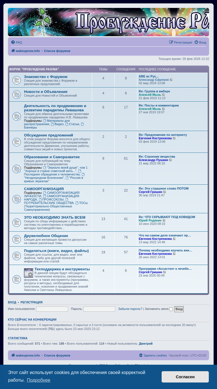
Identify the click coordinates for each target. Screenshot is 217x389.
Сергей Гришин (150, 192)
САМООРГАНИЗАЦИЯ (44, 189)
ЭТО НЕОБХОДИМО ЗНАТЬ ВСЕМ (54, 217)
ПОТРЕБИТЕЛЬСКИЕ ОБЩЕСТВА (49, 201)
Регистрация (32, 302)
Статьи (72, 124)
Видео (57, 124)
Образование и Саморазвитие (52, 157)
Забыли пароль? (130, 308)
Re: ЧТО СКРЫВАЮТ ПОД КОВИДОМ (167, 217)
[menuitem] (16, 42)
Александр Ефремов (154, 79)
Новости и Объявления (46, 92)
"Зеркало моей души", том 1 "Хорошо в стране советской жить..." (56, 169)
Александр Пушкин (153, 160)
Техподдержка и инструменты (62, 269)
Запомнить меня (159, 308)
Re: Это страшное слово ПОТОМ (163, 188)
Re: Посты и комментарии (159, 105)
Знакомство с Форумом (45, 77)
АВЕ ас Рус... (149, 76)
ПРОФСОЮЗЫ (51, 199)
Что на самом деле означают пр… (165, 235)
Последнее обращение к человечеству (53, 172)
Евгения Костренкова (155, 138)
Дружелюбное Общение (46, 236)
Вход (12, 302)
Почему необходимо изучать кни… (165, 250)
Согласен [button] (185, 377)
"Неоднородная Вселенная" (54, 176)
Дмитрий (146, 343)
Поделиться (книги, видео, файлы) (56, 251)
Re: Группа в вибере (154, 91)
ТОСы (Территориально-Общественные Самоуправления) (56, 206)
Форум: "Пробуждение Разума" (34, 69)
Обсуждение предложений (48, 135)
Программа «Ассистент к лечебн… (165, 268)
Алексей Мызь (150, 94)
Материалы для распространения (47, 122)
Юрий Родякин (150, 220)
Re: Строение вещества (157, 156)
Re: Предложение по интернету (163, 134)
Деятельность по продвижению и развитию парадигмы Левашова (55, 108)
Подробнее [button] (38, 380)
